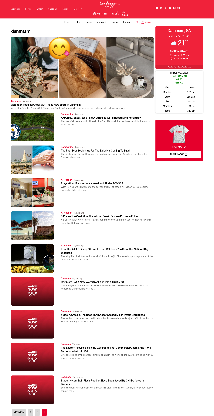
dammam (16, 101)
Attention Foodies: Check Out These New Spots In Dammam (46, 104)
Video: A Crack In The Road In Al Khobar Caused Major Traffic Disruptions (103, 314)
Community (102, 22)
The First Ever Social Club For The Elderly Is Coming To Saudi (95, 150)
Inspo (115, 22)
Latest (77, 22)
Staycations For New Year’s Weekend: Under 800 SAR (92, 183)
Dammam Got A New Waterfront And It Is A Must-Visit (92, 282)
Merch (65, 9)
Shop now (178, 154)
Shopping (52, 9)
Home (67, 22)
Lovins (28, 9)
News (89, 22)
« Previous (19, 412)
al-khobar (66, 180)
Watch (40, 9)
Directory (78, 9)
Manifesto (15, 9)
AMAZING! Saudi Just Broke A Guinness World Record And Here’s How (101, 117)
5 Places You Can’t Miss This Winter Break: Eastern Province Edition (100, 216)
